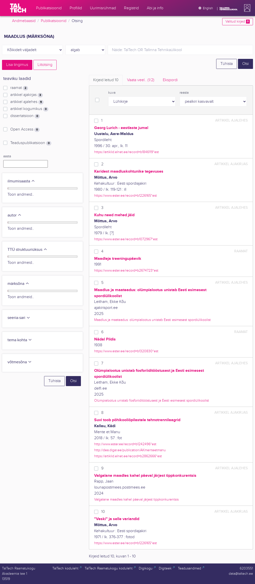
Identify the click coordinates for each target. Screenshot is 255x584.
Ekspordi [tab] (170, 80)
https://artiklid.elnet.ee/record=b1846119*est (126, 152)
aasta (7, 156)
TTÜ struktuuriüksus (27, 249)
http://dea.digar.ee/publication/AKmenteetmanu (130, 450)
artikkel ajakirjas (26, 94)
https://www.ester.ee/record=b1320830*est (126, 351)
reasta (184, 93)
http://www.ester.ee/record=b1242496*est (125, 444)
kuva (111, 93)
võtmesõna (20, 362)
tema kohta (20, 340)
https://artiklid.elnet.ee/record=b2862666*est (128, 456)
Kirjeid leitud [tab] (105, 80)
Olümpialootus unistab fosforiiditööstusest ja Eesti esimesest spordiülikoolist (151, 400)
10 (103, 511)
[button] (246, 8)
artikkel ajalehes (27, 101)
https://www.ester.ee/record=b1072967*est (126, 239)
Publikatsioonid (53, 21)
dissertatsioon (25, 116)
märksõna (18, 283)
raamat (19, 87)
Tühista (226, 63)
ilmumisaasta (21, 181)
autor (15, 215)
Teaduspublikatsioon (30, 143)
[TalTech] (18, 8)
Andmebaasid (24, 21)
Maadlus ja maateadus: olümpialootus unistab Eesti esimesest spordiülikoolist (152, 320)
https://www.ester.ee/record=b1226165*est (125, 195)
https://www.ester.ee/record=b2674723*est (126, 270)
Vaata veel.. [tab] (140, 80)
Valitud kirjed (237, 22)
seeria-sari (19, 317)
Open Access (25, 129)
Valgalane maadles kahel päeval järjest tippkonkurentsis (136, 499)
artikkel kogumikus (29, 108)
